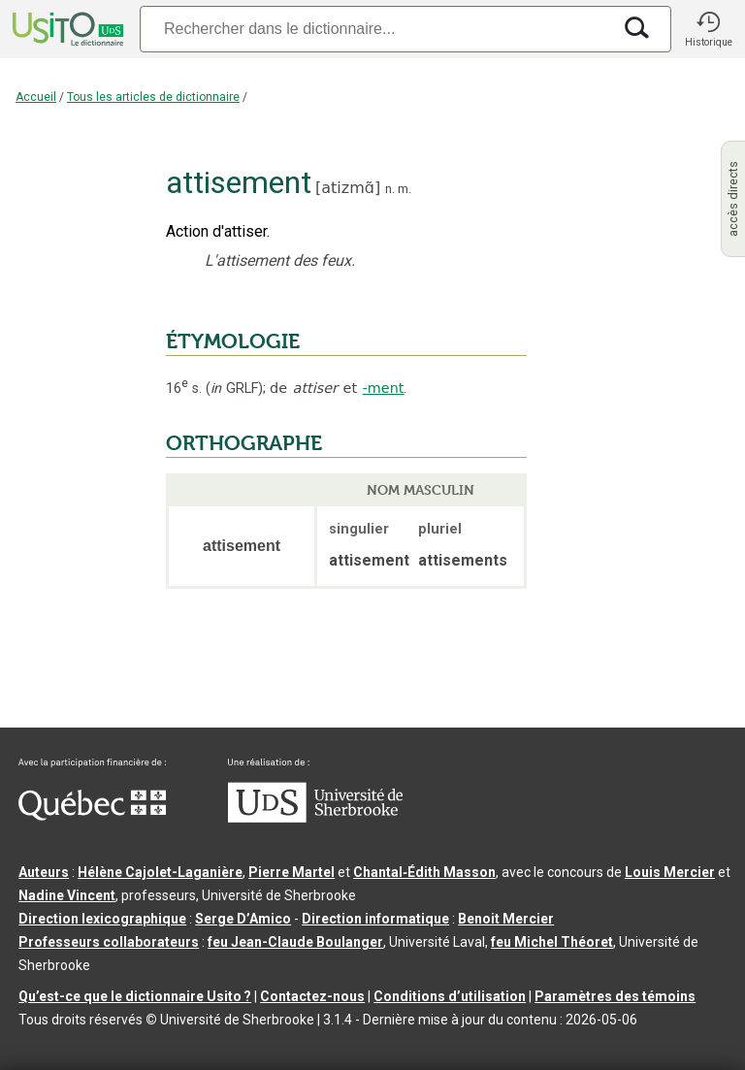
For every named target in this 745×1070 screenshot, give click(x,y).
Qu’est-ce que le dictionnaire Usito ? (134, 996)
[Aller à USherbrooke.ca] (315, 818)
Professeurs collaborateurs (108, 942)
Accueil (36, 97)
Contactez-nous (312, 996)
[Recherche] (375, 28)
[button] (708, 29)
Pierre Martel (291, 872)
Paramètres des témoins (615, 996)
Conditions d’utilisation (449, 996)
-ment (384, 388)
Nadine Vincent (66, 895)
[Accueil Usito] (66, 29)
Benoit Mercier (506, 918)
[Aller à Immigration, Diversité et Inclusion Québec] (92, 816)
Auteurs (43, 872)
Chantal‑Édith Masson (424, 872)
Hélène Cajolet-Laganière (160, 872)
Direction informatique (375, 918)
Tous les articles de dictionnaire (153, 97)
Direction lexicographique (102, 918)
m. (404, 188)
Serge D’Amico (243, 918)
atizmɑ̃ (347, 187)
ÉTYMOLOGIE (233, 341)
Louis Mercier (670, 872)
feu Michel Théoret (552, 942)
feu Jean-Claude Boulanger (295, 942)
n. (390, 188)
